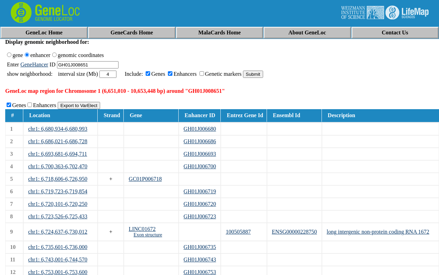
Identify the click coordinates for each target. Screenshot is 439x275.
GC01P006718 (145, 179)
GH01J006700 (200, 166)
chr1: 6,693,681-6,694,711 (57, 154)
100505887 (238, 232)
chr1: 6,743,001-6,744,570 (57, 259)
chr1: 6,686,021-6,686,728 (57, 141)
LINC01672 (142, 229)
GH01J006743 (200, 259)
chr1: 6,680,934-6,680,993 (57, 129)
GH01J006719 (200, 191)
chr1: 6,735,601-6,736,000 (57, 247)
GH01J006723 (200, 216)
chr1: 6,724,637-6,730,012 (57, 232)
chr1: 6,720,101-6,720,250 (57, 204)
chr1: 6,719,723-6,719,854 (57, 191)
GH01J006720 (200, 204)
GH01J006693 (200, 154)
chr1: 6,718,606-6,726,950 (57, 179)
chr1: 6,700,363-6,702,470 (57, 166)
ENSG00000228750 (294, 232)
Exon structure (147, 234)
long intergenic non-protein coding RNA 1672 (378, 232)
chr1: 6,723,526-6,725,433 (57, 216)
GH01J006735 (200, 247)
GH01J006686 (200, 141)
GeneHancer (34, 64)
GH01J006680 (200, 129)
